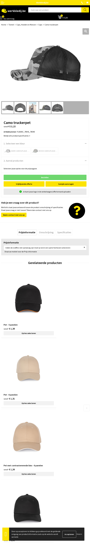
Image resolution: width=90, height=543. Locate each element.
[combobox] (54, 9)
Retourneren (51, 490)
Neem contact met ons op (14, 215)
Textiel (11, 24)
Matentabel (6, 494)
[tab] (27, 232)
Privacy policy (51, 452)
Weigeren (79, 534)
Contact (49, 448)
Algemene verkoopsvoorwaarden (59, 459)
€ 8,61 (53, 376)
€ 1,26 (9, 379)
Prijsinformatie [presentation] (27, 232)
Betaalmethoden (53, 487)
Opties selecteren (23, 322)
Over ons (4, 483)
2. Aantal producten (13, 160)
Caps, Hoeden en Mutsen (26, 24)
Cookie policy (51, 455)
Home (3, 24)
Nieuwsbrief (6, 487)
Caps (40, 24)
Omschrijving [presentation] (46, 232)
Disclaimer (50, 483)
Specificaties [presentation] (64, 232)
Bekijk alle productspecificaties (17, 136)
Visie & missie (6, 490)
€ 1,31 (53, 317)
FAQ (47, 462)
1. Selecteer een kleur (14, 143)
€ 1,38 (9, 317)
